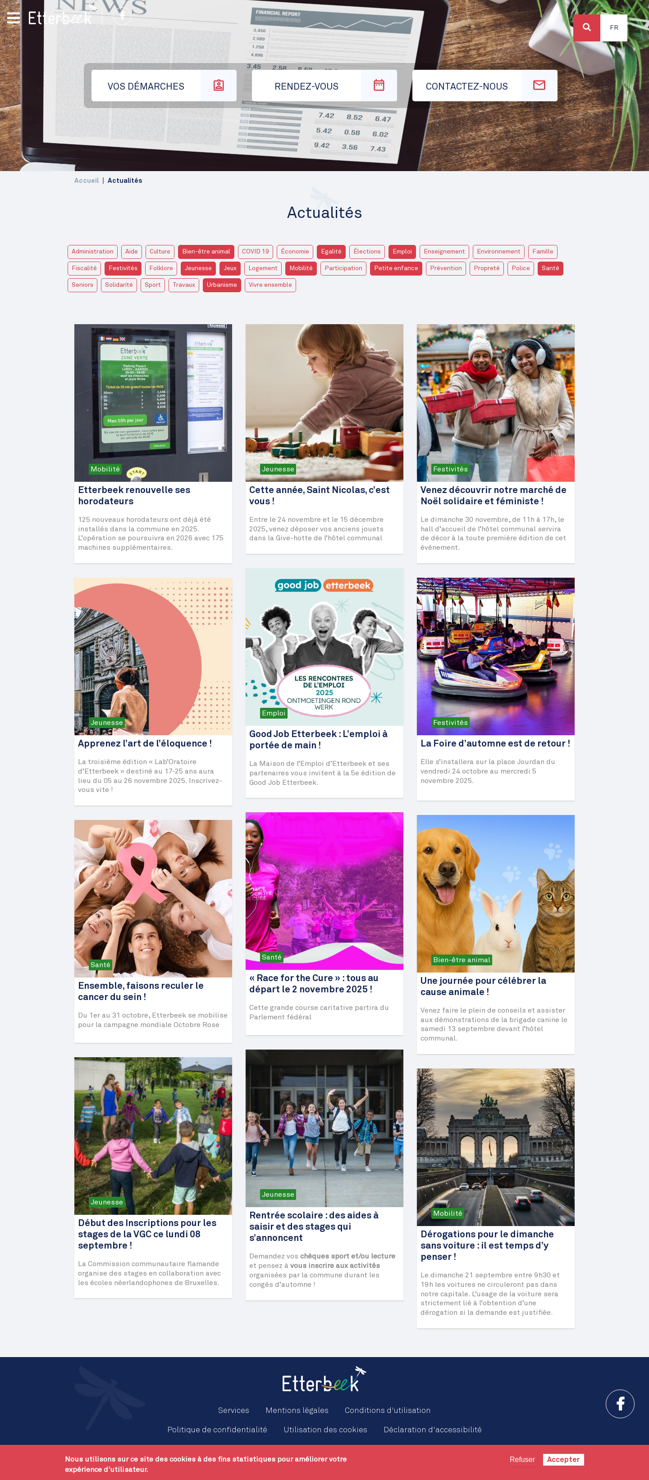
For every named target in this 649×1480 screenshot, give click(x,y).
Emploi (402, 252)
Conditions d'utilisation (388, 1411)
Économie (295, 252)
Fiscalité (84, 268)
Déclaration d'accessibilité (433, 1430)
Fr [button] (614, 28)
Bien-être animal (206, 252)
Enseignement (444, 252)
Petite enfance (396, 268)
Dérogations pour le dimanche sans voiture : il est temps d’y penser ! (487, 1246)
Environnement (499, 252)
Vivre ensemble (270, 285)
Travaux (184, 285)
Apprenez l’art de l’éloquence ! (145, 744)
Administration (93, 252)
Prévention (446, 268)
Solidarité (119, 285)
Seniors (82, 285)
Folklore (161, 268)
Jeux (230, 268)
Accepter (563, 1459)
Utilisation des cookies (325, 1430)
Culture (160, 252)
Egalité (331, 252)
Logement (263, 268)
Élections (367, 252)
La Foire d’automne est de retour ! (495, 744)
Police (521, 268)
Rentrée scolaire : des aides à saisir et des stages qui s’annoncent (314, 1227)
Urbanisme (222, 285)
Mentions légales (297, 1411)
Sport (153, 285)
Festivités (123, 268)
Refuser (522, 1459)
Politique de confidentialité (217, 1430)
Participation (343, 268)
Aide (131, 252)
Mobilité (301, 268)
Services (233, 1411)
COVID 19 (255, 252)
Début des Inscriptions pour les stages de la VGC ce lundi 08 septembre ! (147, 1235)
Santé (550, 268)
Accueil (86, 180)
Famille (542, 252)
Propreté (487, 268)
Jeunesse (198, 268)
